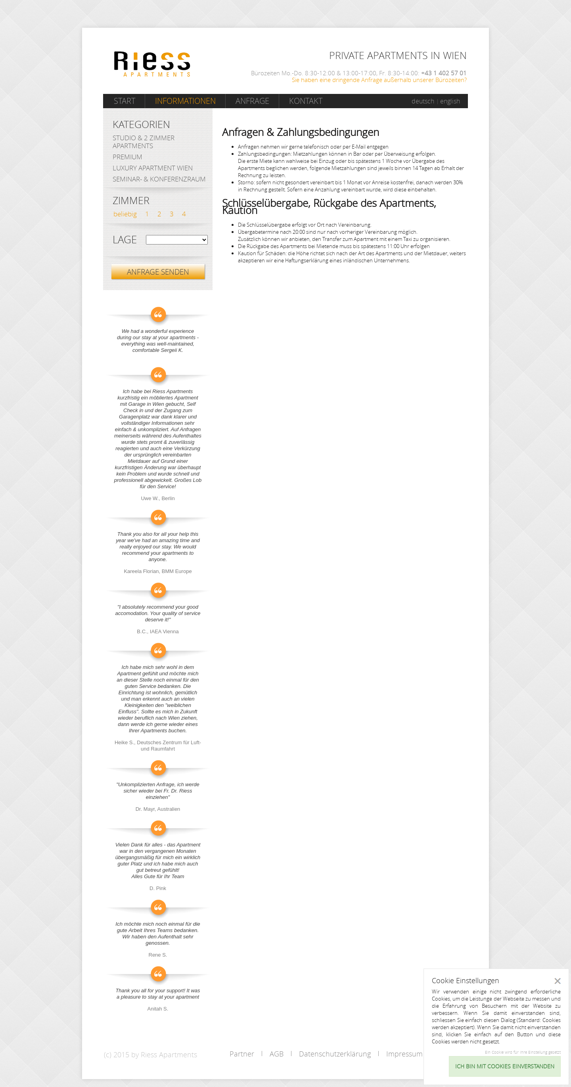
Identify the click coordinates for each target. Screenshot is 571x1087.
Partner (242, 1053)
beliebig (125, 213)
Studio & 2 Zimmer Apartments (143, 141)
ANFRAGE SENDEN (158, 272)
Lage (125, 240)
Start (124, 101)
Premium (127, 156)
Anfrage (252, 101)
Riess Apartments (152, 64)
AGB (277, 1053)
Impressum (404, 1053)
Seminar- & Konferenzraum (159, 178)
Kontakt (305, 101)
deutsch (423, 101)
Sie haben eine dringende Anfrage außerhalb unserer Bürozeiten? (379, 80)
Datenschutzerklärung (335, 1053)
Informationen (185, 101)
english (450, 101)
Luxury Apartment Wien (153, 167)
